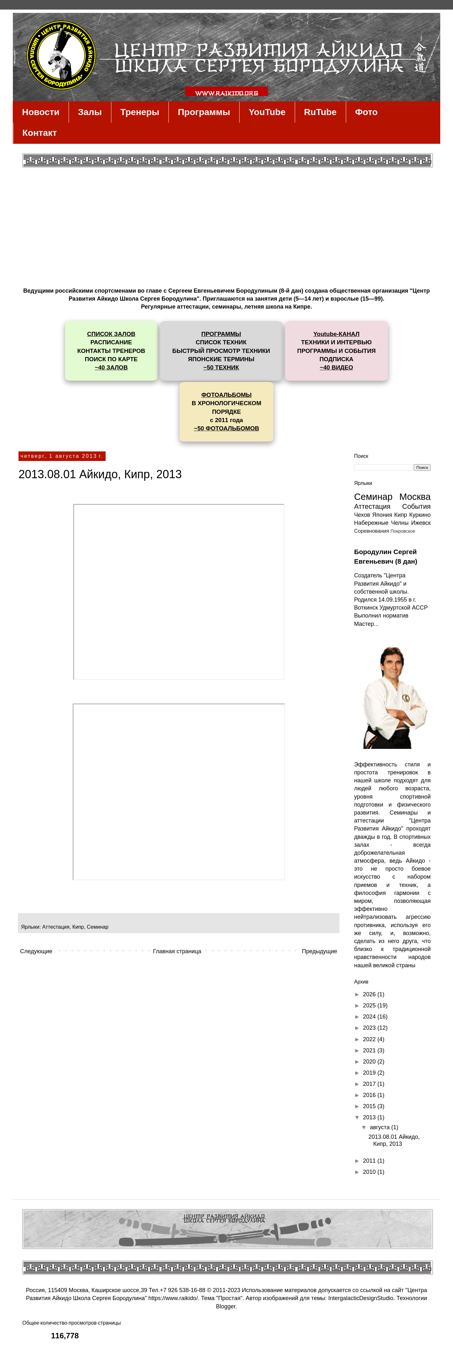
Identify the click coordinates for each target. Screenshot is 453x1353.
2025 (370, 1005)
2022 (370, 1039)
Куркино (420, 515)
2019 (370, 1073)
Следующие (36, 951)
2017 (370, 1084)
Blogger (225, 1306)
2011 (370, 1161)
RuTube (320, 112)
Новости (40, 112)
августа (380, 1127)
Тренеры (139, 112)
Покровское (402, 531)
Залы (90, 112)
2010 (370, 1172)
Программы (204, 112)
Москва (415, 497)
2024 (370, 1016)
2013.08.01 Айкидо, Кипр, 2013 (100, 474)
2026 (370, 994)
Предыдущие (319, 951)
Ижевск (421, 523)
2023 (370, 1028)
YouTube (267, 112)
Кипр (78, 927)
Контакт (39, 133)
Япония (382, 515)
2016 (370, 1095)
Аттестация (56, 927)
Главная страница (177, 951)
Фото (366, 112)
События (416, 506)
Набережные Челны (381, 523)
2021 (370, 1050)
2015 (370, 1106)
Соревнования (371, 531)
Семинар (97, 927)
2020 (370, 1061)
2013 (370, 1117)
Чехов (362, 515)
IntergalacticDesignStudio (360, 1298)
